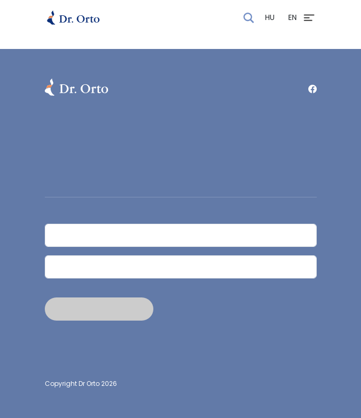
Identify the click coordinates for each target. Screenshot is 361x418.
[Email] (181, 266)
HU (270, 17)
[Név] (181, 235)
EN (292, 17)
